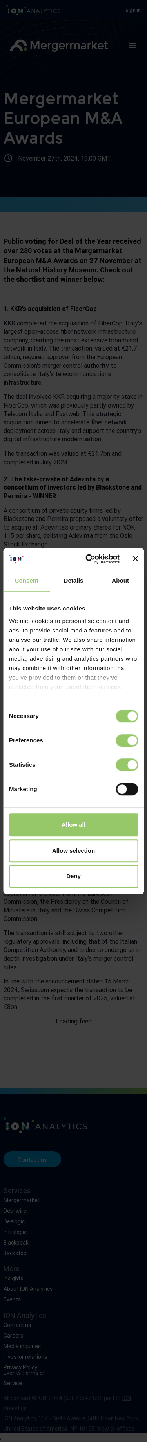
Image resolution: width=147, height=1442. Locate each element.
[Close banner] (135, 559)
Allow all (73, 824)
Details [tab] (73, 580)
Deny (73, 876)
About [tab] (120, 580)
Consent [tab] (26, 580)
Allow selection (73, 850)
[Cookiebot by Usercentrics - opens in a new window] (89, 559)
